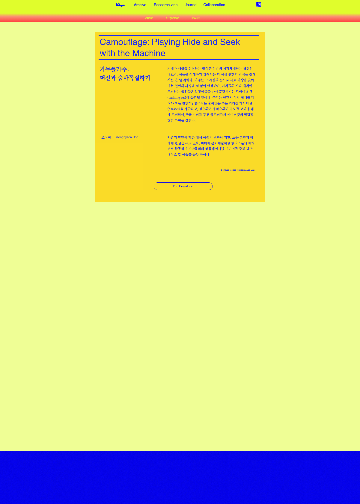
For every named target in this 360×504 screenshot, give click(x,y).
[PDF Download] (183, 186)
